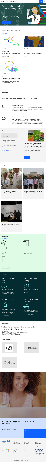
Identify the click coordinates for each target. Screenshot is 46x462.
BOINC (42, 454)
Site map (28, 460)
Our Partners (26, 443)
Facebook (26, 451)
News (14, 450)
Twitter (25, 450)
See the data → (5, 238)
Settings (36, 446)
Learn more (6, 22)
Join (27, 157)
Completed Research (17, 443)
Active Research (16, 442)
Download (37, 444)
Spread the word (27, 446)
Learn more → (4, 94)
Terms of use (23, 460)
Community (15, 449)
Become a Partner (27, 444)
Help (14, 452)
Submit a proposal (16, 444)
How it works (26, 442)
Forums (14, 451)
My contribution (38, 443)
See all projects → (5, 150)
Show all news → (5, 33)
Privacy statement (16, 460)
